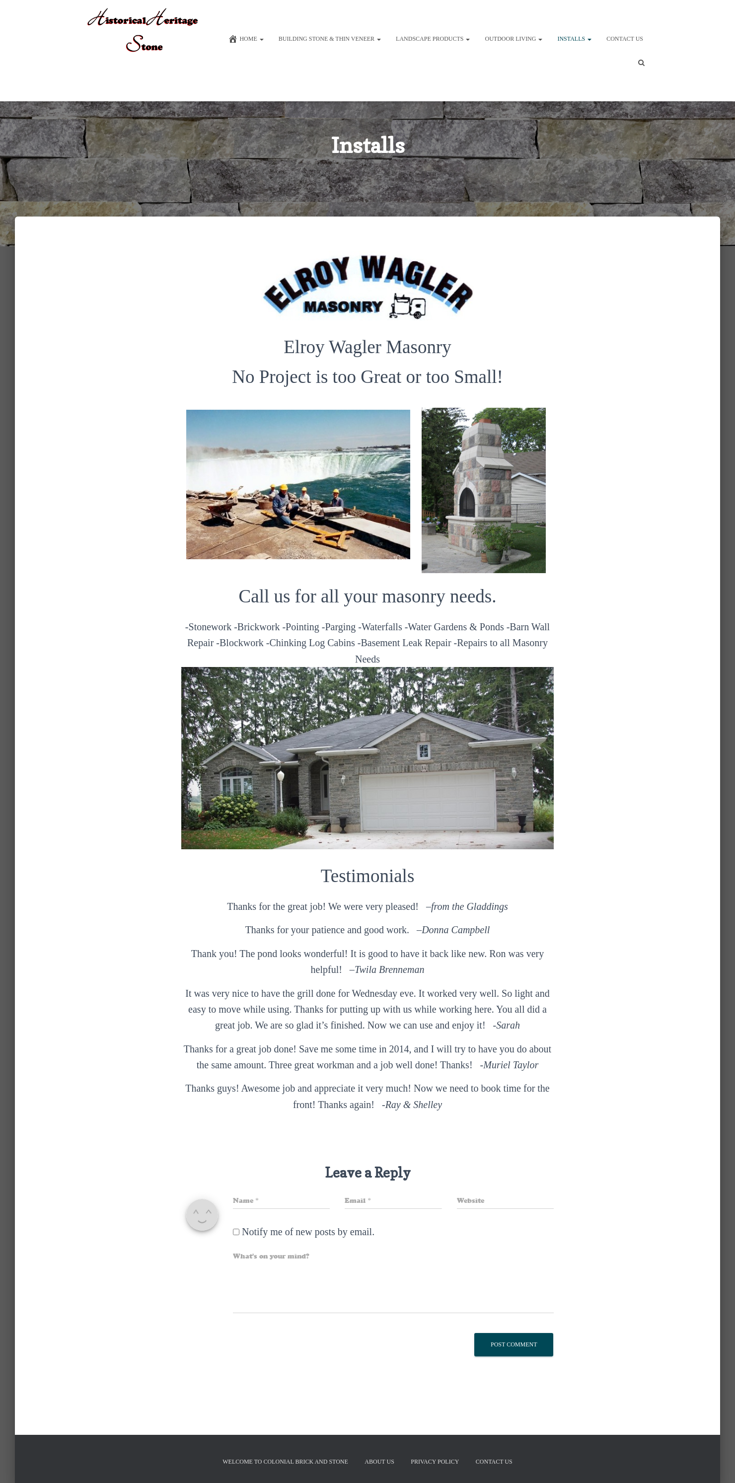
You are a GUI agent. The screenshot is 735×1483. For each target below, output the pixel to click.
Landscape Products (433, 42)
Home (245, 43)
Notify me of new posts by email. (308, 1266)
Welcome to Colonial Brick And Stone (285, 1461)
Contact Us (624, 42)
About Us (379, 1461)
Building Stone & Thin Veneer (330, 42)
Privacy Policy (435, 1461)
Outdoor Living (513, 42)
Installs (574, 42)
